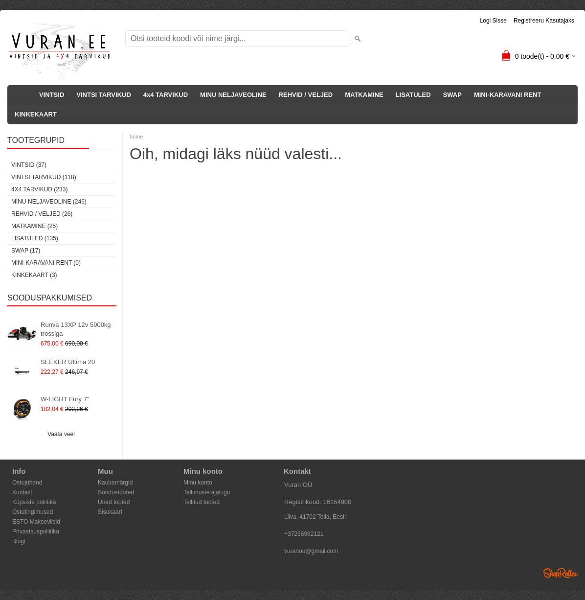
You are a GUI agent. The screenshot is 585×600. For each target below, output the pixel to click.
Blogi (18, 541)
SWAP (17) (25, 250)
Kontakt (22, 492)
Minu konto (197, 482)
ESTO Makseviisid (36, 521)
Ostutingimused (32, 511)
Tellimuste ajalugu (206, 492)
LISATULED (413, 94)
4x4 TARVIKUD (165, 94)
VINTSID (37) (28, 165)
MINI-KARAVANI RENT (507, 94)
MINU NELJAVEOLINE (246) (49, 201)
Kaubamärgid (115, 482)
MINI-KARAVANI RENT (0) (46, 262)
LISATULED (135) (34, 238)
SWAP (452, 94)
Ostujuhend (27, 482)
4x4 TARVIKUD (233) (39, 189)
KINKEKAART (36, 114)
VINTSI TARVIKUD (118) (43, 177)
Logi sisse (493, 20)
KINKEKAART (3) (34, 275)
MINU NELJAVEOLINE (233, 94)
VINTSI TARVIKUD (103, 94)
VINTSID (51, 94)
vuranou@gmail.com (311, 551)
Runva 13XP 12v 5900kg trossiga (76, 329)
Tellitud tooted (201, 502)
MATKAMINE (364, 94)
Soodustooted (116, 492)
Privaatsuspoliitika (35, 531)
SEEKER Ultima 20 (68, 362)
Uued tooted (114, 502)
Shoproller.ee (560, 573)
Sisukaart (110, 511)
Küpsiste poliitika (34, 502)
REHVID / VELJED (306, 94)
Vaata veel (61, 434)
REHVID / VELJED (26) (41, 213)
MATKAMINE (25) (34, 226)
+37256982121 (303, 534)
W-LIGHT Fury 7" (65, 399)
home (136, 136)
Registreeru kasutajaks (544, 20)
